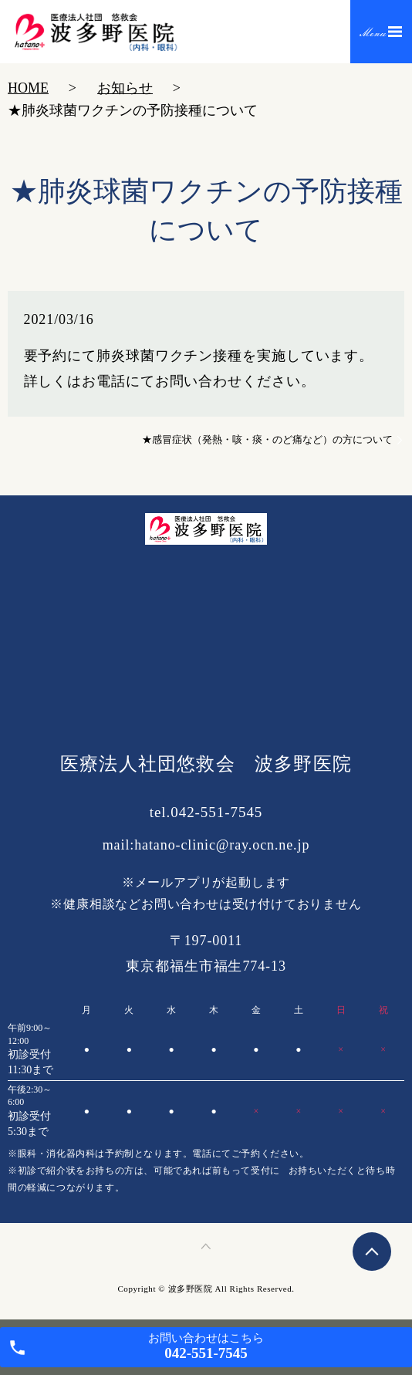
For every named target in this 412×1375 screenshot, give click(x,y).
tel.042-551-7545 (206, 812)
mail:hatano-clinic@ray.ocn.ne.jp (206, 845)
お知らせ (125, 88)
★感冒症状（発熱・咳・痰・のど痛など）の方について (267, 439)
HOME (28, 88)
